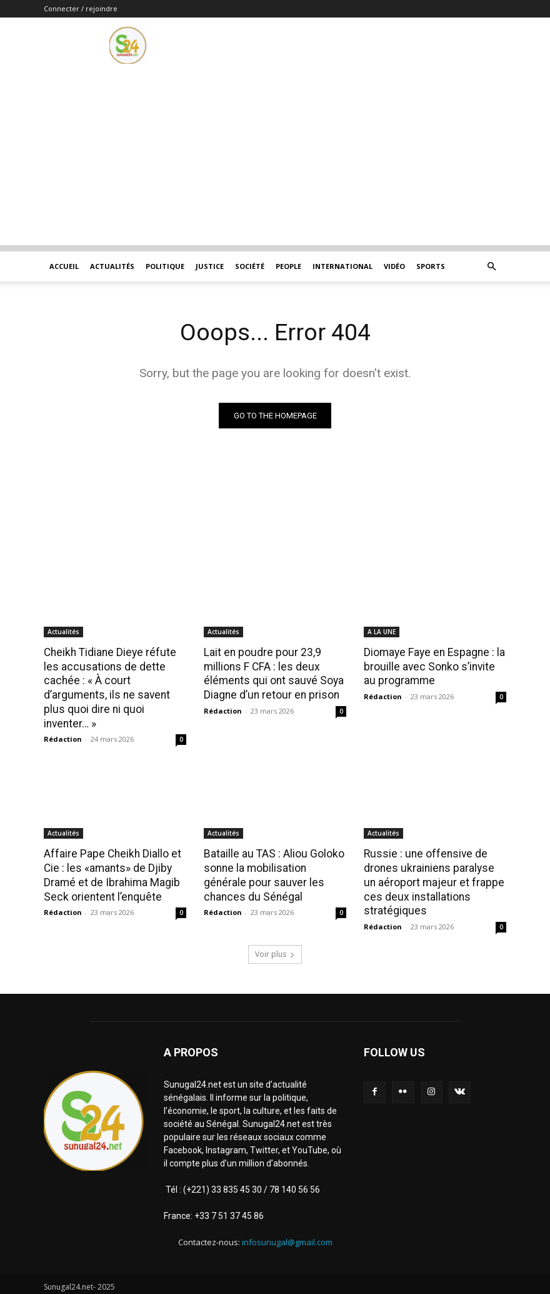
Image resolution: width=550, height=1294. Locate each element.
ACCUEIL (64, 266)
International (342, 266)
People (288, 266)
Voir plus (275, 949)
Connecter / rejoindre (81, 8)
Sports (430, 266)
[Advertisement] (275, 157)
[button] (491, 267)
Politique (165, 266)
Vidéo (394, 266)
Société (249, 266)
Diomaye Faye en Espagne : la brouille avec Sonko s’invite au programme (433, 666)
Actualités (112, 266)
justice (210, 266)
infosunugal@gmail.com (287, 1237)
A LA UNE (382, 631)
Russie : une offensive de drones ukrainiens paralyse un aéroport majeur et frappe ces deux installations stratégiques (434, 879)
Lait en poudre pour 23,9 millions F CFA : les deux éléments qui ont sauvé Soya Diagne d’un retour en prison (271, 673)
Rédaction (63, 737)
